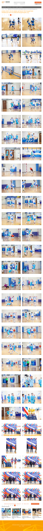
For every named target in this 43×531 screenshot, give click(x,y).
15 (12, 14)
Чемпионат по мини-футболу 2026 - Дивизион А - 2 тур (16, 517)
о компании (15, 4)
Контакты (20, 7)
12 (10, 505)
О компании (4, 7)
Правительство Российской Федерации (10, 503)
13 (8, 14)
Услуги (13, 7)
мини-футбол (19, 503)
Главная (3, 9)
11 (8, 505)
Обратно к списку (26, 503)
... (6, 14)
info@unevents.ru (38, 4)
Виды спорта (9, 7)
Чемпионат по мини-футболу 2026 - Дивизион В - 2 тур (6, 517)
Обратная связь (38, 2)
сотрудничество (22, 4)
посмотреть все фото (35, 503)
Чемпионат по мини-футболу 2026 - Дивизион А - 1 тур (36, 517)
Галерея (17, 7)
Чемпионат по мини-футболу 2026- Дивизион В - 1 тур (26, 517)
